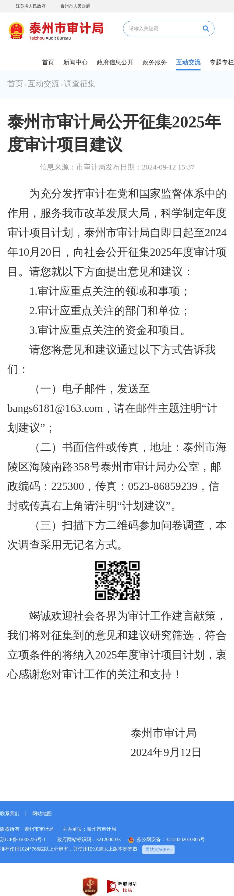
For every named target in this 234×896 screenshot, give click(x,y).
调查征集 (80, 83)
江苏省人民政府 (26, 6)
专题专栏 (222, 62)
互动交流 (188, 62)
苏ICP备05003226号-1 (23, 839)
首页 (48, 62)
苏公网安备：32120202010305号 (166, 840)
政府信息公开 (115, 62)
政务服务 (155, 62)
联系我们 (10, 813)
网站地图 (42, 813)
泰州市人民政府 (70, 6)
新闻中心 (75, 62)
